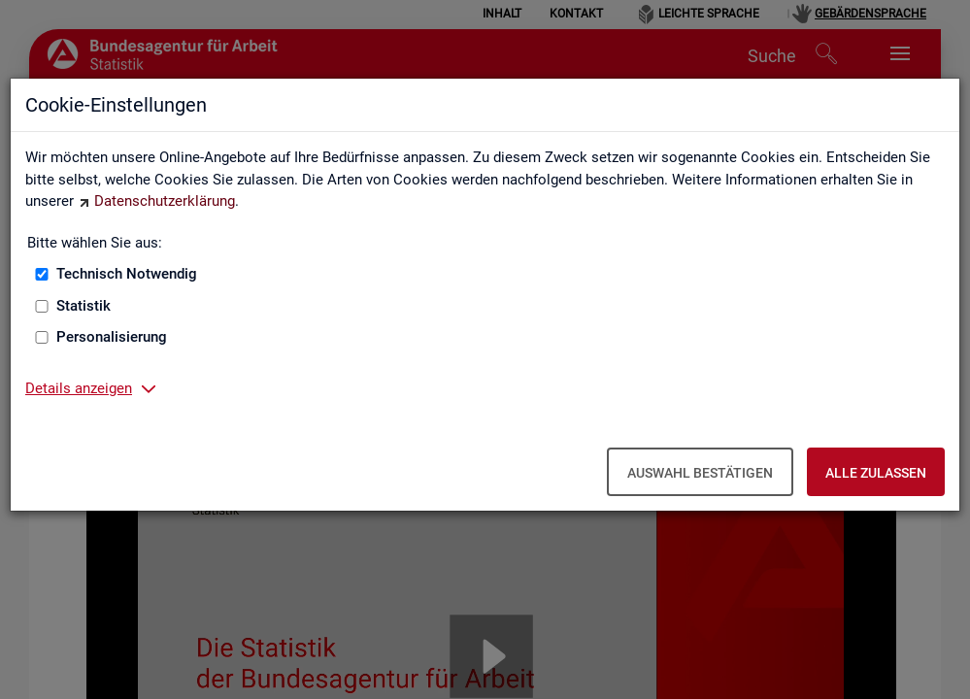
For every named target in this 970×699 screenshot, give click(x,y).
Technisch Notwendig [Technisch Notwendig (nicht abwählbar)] (126, 274)
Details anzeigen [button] (78, 388)
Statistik (83, 306)
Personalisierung (111, 337)
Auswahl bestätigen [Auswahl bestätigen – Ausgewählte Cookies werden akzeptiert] (700, 473)
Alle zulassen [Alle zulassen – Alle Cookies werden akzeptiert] (875, 473)
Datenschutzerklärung (164, 201)
